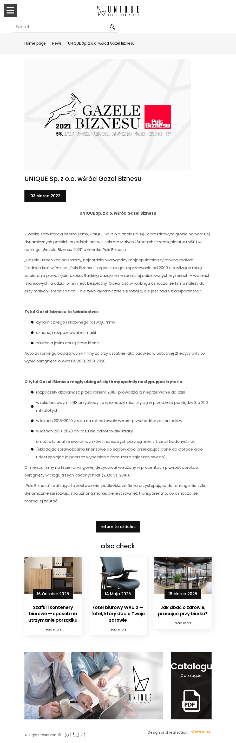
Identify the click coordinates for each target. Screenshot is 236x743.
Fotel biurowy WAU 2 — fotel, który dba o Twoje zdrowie (118, 613)
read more (53, 629)
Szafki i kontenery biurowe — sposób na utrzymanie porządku (52, 613)
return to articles (118, 526)
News (57, 43)
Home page (35, 43)
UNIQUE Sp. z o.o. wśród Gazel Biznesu (101, 43)
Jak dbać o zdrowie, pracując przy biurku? (183, 610)
